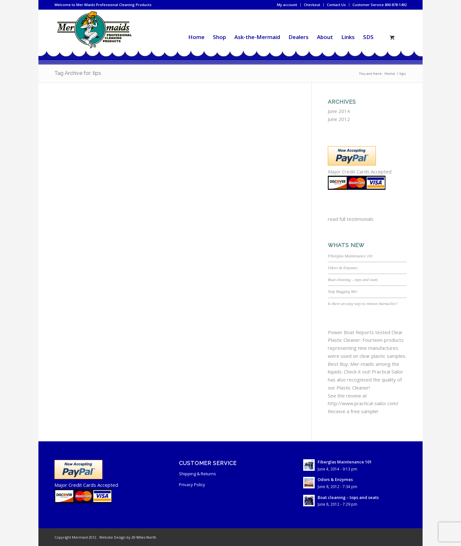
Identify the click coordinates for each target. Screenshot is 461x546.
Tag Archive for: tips (77, 73)
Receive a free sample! (353, 411)
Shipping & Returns (197, 474)
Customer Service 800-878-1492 (379, 4)
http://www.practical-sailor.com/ (363, 403)
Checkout (312, 4)
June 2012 (339, 119)
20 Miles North (144, 537)
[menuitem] (287, 4)
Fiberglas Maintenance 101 (350, 256)
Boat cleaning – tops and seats (353, 279)
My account (287, 4)
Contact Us (336, 4)
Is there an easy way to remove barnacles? (362, 303)
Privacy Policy (192, 484)
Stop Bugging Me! (343, 291)
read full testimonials (351, 219)
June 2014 (339, 111)
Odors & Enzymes (343, 268)
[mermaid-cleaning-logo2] (94, 37)
